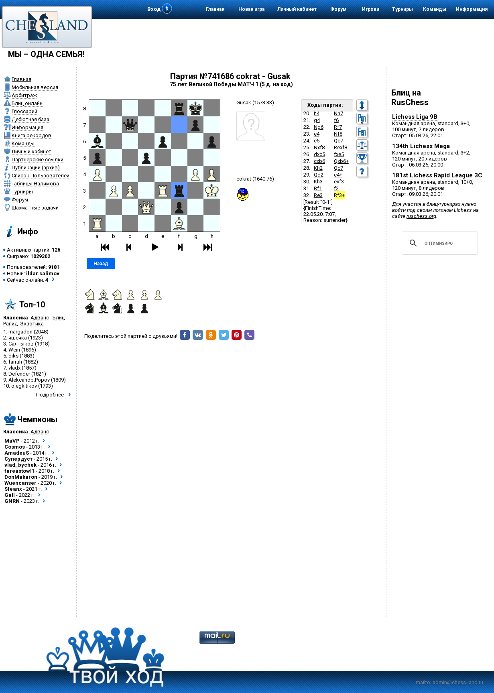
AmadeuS (16, 453)
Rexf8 (340, 147)
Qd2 (318, 175)
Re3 (318, 195)
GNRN (12, 501)
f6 (336, 120)
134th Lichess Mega (421, 146)
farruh (15, 362)
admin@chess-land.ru (458, 682)
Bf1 (318, 188)
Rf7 (338, 127)
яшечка (17, 338)
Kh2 (318, 168)
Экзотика (32, 324)
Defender (19, 374)
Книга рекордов (31, 135)
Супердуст (18, 459)
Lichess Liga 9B (414, 116)
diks (13, 356)
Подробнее (50, 395)
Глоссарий (24, 111)
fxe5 (339, 154)
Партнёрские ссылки (37, 159)
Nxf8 (319, 147)
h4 (316, 113)
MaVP (12, 441)
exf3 (339, 182)
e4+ (338, 175)
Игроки (370, 9)
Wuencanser (20, 483)
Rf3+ (339, 195)
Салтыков (21, 344)
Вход (154, 9)
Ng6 (318, 127)
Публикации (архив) (36, 168)
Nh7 (338, 113)
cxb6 (319, 161)
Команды (434, 9)
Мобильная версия (35, 87)
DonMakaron (20, 477)
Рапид (10, 324)
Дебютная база (30, 119)
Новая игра (251, 9)
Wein (14, 350)
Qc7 (338, 141)
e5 (316, 141)
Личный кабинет (297, 9)
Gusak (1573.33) (255, 103)
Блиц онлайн (27, 103)
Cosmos (14, 447)
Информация (472, 9)
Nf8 (338, 134)
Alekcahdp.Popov (29, 380)
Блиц (59, 318)
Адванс (39, 318)
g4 (317, 120)
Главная (215, 9)
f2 (336, 188)
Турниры (402, 9)
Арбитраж (24, 95)
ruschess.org (421, 216)
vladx (14, 368)
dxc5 (319, 154)
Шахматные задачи (35, 208)
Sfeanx (13, 489)
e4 (316, 134)
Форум (338, 9)
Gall (9, 495)
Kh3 (318, 182)
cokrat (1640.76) (255, 179)
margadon (20, 332)
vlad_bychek (20, 465)
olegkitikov (24, 386)
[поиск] (439, 243)
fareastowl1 (19, 471)
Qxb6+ (341, 161)
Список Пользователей (40, 176)
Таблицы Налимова (35, 184)
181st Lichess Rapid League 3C (437, 175)
